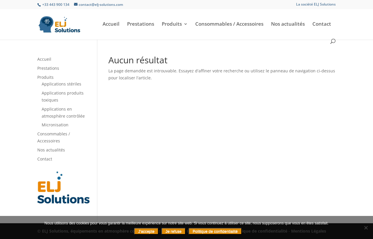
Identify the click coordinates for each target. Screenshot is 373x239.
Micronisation (55, 125)
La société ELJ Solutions (316, 5)
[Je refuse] (366, 228)
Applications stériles (61, 84)
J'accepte (146, 231)
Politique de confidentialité (215, 231)
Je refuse (174, 231)
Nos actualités (288, 24)
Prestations (140, 24)
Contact (321, 24)
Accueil (111, 24)
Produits (172, 24)
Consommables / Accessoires (229, 24)
